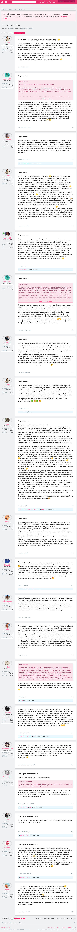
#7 (72, 372)
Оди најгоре (70, 927)
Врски (11, 28)
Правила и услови (56, 929)
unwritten (20, 372)
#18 (72, 831)
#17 (72, 803)
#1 (72, 67)
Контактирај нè (51, 927)
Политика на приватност (69, 929)
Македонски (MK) (6, 927)
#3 (72, 159)
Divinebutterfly (36, 509)
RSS (75, 927)
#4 (72, 226)
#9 (72, 505)
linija (29, 589)
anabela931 (21, 127)
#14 (72, 697)
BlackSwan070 (21, 764)
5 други (43, 509)
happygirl (20, 266)
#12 (72, 617)
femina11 (20, 159)
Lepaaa (23, 28)
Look (19, 911)
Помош (58, 927)
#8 (72, 408)
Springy (34, 589)
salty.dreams (21, 617)
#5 (72, 266)
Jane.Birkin (23, 163)
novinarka (29, 509)
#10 (72, 553)
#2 (72, 127)
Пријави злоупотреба (44, 929)
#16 (72, 764)
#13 (72, 655)
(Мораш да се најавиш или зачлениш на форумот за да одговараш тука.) (55, 918)
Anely (19, 553)
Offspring (35, 736)
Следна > (21, 33)
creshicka (20, 733)
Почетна (63, 927)
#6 (72, 330)
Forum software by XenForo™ (15, 929)
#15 (72, 733)
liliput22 (20, 585)
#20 (72, 911)
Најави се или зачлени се (66, 1)
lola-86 (30, 736)
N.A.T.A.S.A (21, 803)
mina (19, 505)
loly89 (30, 807)
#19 (72, 873)
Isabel (19, 697)
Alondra (20, 873)
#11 (72, 585)
